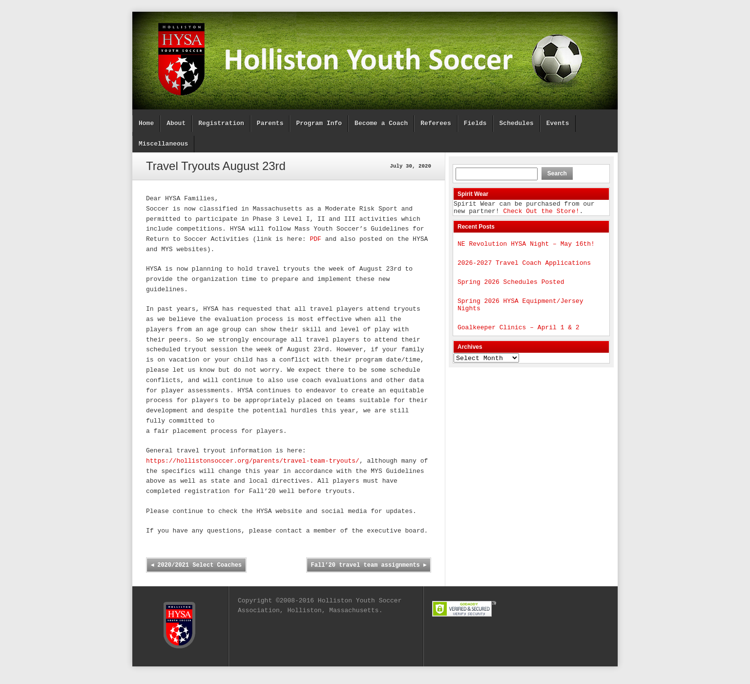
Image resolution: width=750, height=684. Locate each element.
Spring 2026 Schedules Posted (511, 288)
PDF (315, 239)
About (176, 123)
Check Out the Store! (541, 213)
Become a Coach (381, 123)
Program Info (319, 123)
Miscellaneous (163, 144)
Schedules (516, 123)
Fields (475, 123)
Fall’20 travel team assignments (368, 565)
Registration (221, 123)
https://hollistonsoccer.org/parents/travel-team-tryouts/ (252, 461)
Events (557, 123)
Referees (435, 123)
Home (146, 123)
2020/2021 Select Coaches (196, 565)
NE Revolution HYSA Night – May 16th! (526, 247)
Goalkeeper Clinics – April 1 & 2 (519, 338)
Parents (270, 123)
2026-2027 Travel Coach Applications (524, 268)
